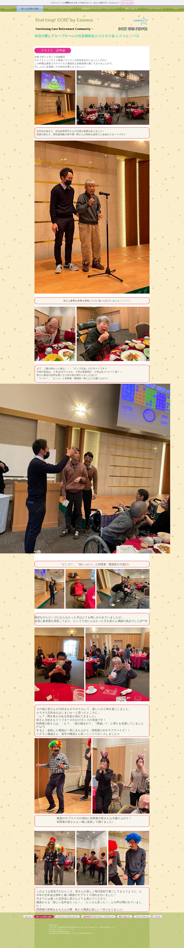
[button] (52, 50)
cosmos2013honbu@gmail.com (59, 931)
